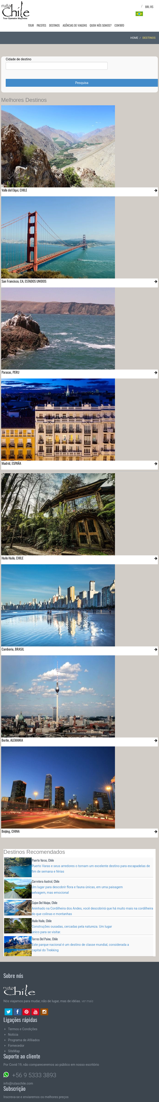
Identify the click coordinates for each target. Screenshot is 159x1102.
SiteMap (14, 1042)
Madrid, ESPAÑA (11, 453)
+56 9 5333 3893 (34, 1066)
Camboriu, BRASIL (13, 639)
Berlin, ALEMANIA (12, 730)
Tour (37, 6)
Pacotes (46, 6)
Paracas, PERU (10, 362)
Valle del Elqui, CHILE (14, 180)
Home (134, 28)
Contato (120, 6)
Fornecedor (16, 1036)
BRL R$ (149, 6)
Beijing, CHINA (11, 821)
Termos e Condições (22, 1020)
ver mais (87, 992)
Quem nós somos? (102, 6)
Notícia (13, 1025)
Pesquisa (81, 73)
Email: (29, 1098)
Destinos (58, 6)
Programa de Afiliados (24, 1031)
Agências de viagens (77, 6)
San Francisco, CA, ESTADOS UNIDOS (24, 271)
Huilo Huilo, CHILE (12, 548)
